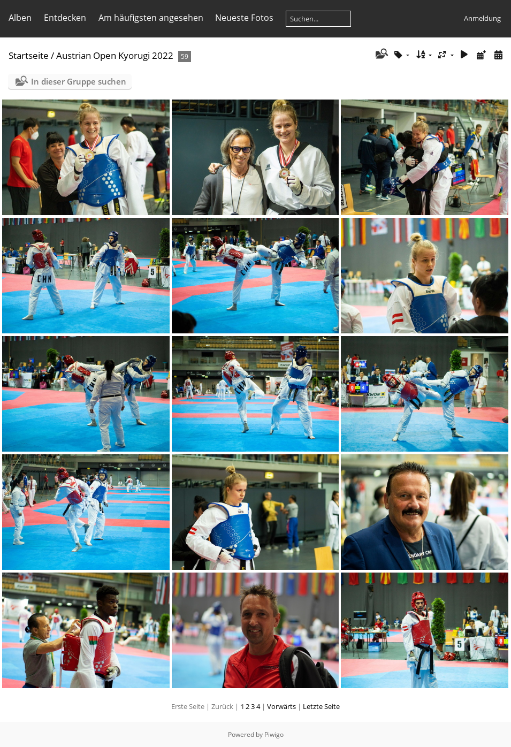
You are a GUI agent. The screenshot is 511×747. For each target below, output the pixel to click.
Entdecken (65, 18)
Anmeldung (482, 18)
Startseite (29, 55)
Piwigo (274, 734)
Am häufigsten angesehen (150, 18)
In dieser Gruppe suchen (78, 81)
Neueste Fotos (244, 18)
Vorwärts (281, 706)
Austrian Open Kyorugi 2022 (114, 55)
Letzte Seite (321, 706)
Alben (20, 18)
